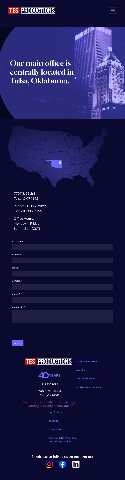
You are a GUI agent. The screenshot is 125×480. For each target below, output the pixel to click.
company (17, 280)
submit (17, 342)
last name (17, 254)
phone (15, 293)
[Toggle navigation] (113, 10)
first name (17, 241)
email (15, 267)
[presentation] (35, 332)
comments (17, 306)
